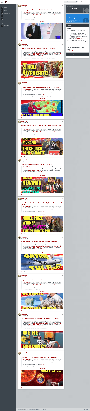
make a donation (57, 14)
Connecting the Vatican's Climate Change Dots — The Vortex (39, 241)
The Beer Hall (73, 51)
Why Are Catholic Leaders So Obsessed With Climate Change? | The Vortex (41, 126)
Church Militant (26, 12)
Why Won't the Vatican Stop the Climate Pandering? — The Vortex (40, 280)
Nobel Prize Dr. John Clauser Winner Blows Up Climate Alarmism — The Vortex (42, 203)
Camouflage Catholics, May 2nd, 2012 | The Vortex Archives (38, 10)
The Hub (26, 6)
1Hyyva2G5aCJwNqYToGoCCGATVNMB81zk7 (74, 11)
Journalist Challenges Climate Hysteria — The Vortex (36, 164)
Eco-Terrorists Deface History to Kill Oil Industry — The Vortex (40, 318)
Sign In (87, 1)
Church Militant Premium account (41, 14)
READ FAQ (71, 18)
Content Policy (72, 21)
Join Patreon (72, 8)
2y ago (22, 6)
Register (82, 1)
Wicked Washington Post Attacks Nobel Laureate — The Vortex (40, 87)
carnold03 (24, 5)
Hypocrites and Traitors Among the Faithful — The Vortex (38, 48)
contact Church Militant (33, 16)
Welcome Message (77, 20)
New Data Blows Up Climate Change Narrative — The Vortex (39, 357)
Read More (42, 21)
